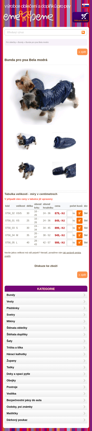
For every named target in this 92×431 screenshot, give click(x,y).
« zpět (82, 51)
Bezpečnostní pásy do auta (24, 400)
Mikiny (11, 321)
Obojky (11, 380)
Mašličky (12, 413)
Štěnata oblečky (17, 327)
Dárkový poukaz (17, 419)
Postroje (12, 387)
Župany (11, 360)
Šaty (9, 341)
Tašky (10, 367)
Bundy (20, 42)
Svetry (11, 314)
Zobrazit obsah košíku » (80, 17)
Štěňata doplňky (17, 334)
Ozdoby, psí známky (19, 406)
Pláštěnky (13, 308)
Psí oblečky (11, 42)
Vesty (10, 301)
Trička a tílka (15, 347)
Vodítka (11, 393)
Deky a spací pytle (18, 373)
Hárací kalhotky (17, 354)
